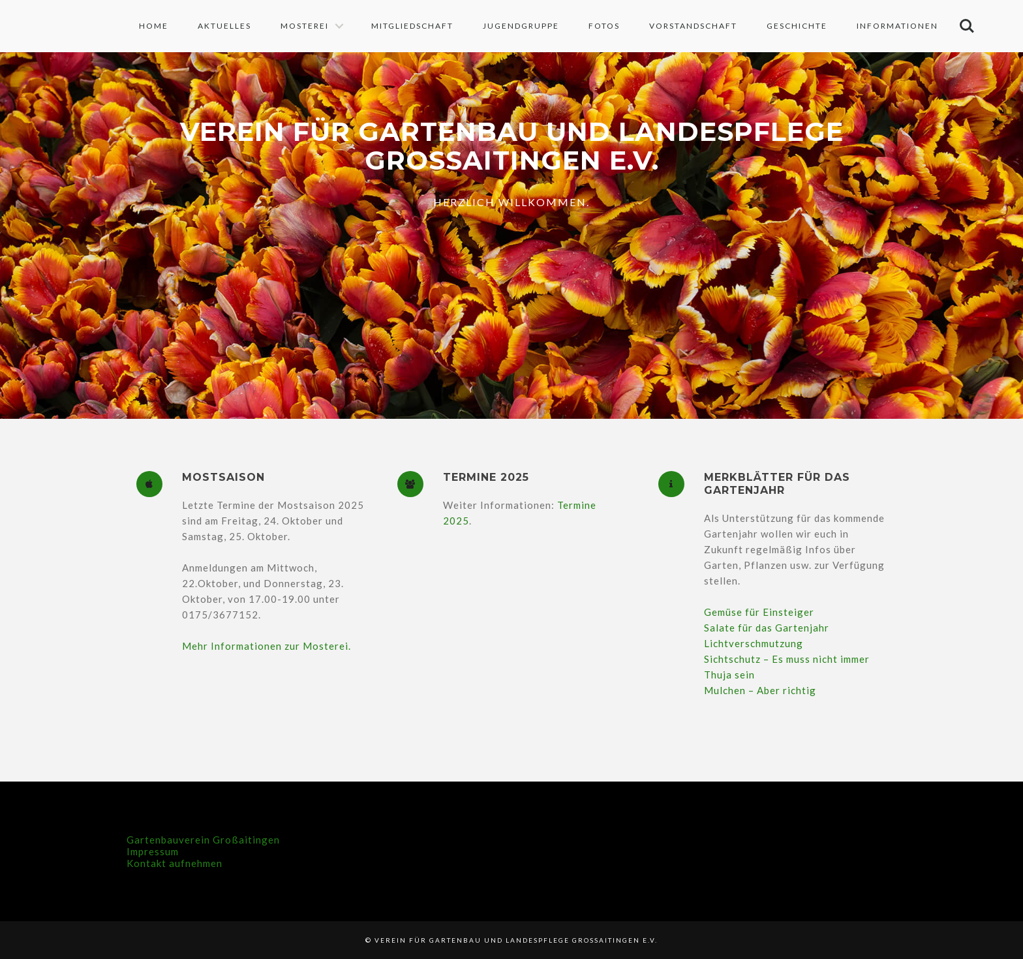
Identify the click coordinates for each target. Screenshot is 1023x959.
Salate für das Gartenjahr (766, 627)
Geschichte (797, 26)
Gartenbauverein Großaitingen (203, 839)
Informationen (897, 26)
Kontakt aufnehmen (174, 863)
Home (153, 26)
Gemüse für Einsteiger (759, 612)
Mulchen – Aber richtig (760, 690)
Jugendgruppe (521, 26)
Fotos (604, 26)
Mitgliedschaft (412, 26)
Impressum (153, 851)
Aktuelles (224, 26)
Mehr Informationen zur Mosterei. (266, 646)
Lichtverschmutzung (753, 643)
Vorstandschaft (693, 26)
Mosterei (305, 26)
